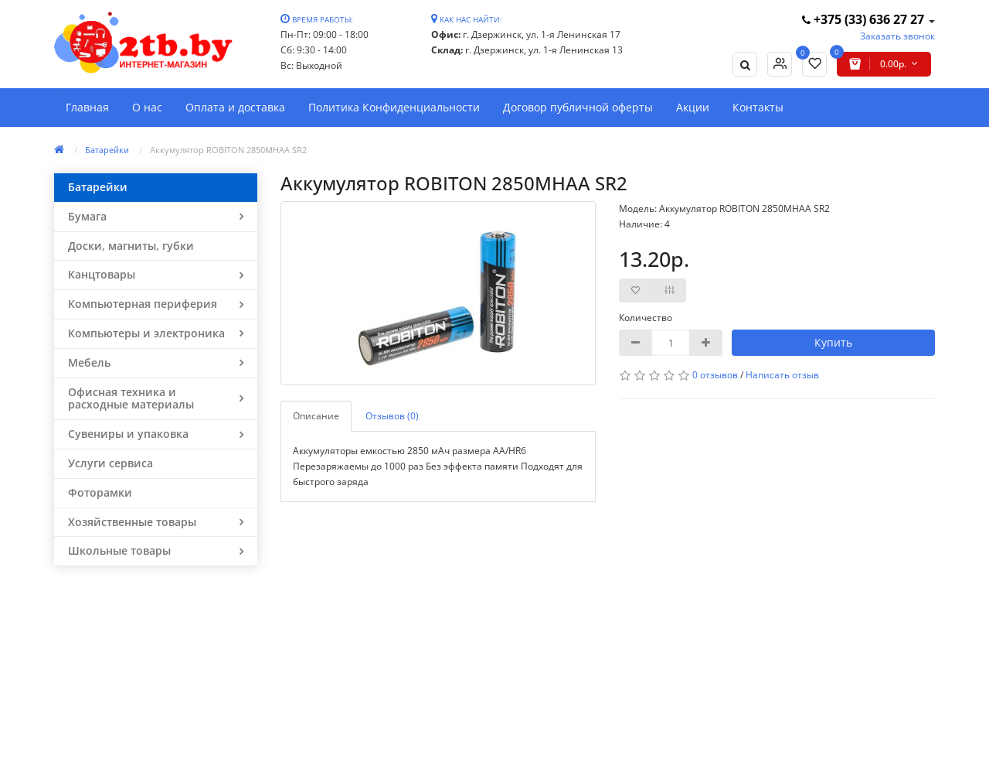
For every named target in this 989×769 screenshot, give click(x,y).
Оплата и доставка (235, 107)
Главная (87, 107)
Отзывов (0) (392, 415)
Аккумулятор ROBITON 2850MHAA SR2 (228, 150)
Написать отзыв (782, 374)
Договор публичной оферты (578, 107)
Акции (692, 107)
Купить (833, 342)
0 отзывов (715, 374)
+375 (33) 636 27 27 (864, 19)
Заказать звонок (897, 36)
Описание (316, 415)
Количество (645, 317)
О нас (147, 107)
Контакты (757, 107)
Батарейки (107, 150)
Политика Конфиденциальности (394, 107)
